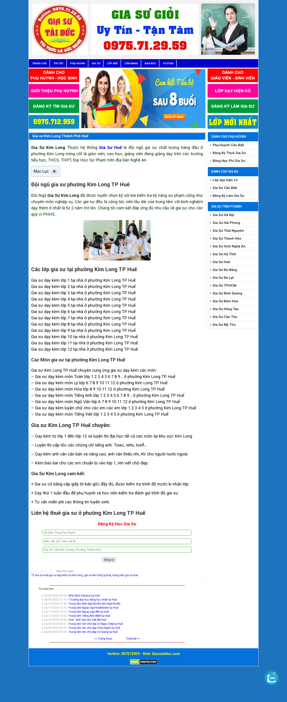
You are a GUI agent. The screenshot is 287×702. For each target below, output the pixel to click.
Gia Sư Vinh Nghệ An (229, 246)
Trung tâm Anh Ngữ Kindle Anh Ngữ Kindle (94, 603)
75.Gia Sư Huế (39, 575)
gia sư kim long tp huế (97, 575)
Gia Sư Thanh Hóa (227, 238)
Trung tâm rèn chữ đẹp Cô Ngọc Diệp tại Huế (96, 623)
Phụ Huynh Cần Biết (228, 145)
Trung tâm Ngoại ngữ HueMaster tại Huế (93, 607)
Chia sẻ (35, 579)
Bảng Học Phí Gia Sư (229, 161)
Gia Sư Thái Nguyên (228, 231)
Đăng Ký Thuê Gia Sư (229, 153)
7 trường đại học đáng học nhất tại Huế (93, 599)
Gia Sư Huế (110, 147)
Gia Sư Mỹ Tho (224, 325)
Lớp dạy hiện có (225, 180)
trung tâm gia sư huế (125, 575)
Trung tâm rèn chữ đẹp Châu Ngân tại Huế (94, 627)
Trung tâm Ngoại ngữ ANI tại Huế (89, 611)
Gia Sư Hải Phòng (226, 223)
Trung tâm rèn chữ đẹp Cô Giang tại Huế (93, 631)
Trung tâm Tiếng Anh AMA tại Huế (89, 615)
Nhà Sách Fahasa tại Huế (84, 595)
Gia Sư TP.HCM (224, 285)
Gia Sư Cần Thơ (225, 317)
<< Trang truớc (103, 638)
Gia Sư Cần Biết (225, 188)
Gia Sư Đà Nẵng (225, 270)
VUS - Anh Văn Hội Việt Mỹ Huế (87, 619)
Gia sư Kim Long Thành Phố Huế (60, 136)
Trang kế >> (133, 638)
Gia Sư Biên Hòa (225, 301)
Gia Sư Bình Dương (227, 293)
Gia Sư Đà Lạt (223, 278)
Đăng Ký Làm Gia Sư (228, 196)
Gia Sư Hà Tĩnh (224, 254)
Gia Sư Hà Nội (223, 215)
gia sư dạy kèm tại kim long (66, 575)
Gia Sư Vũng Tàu (226, 309)
